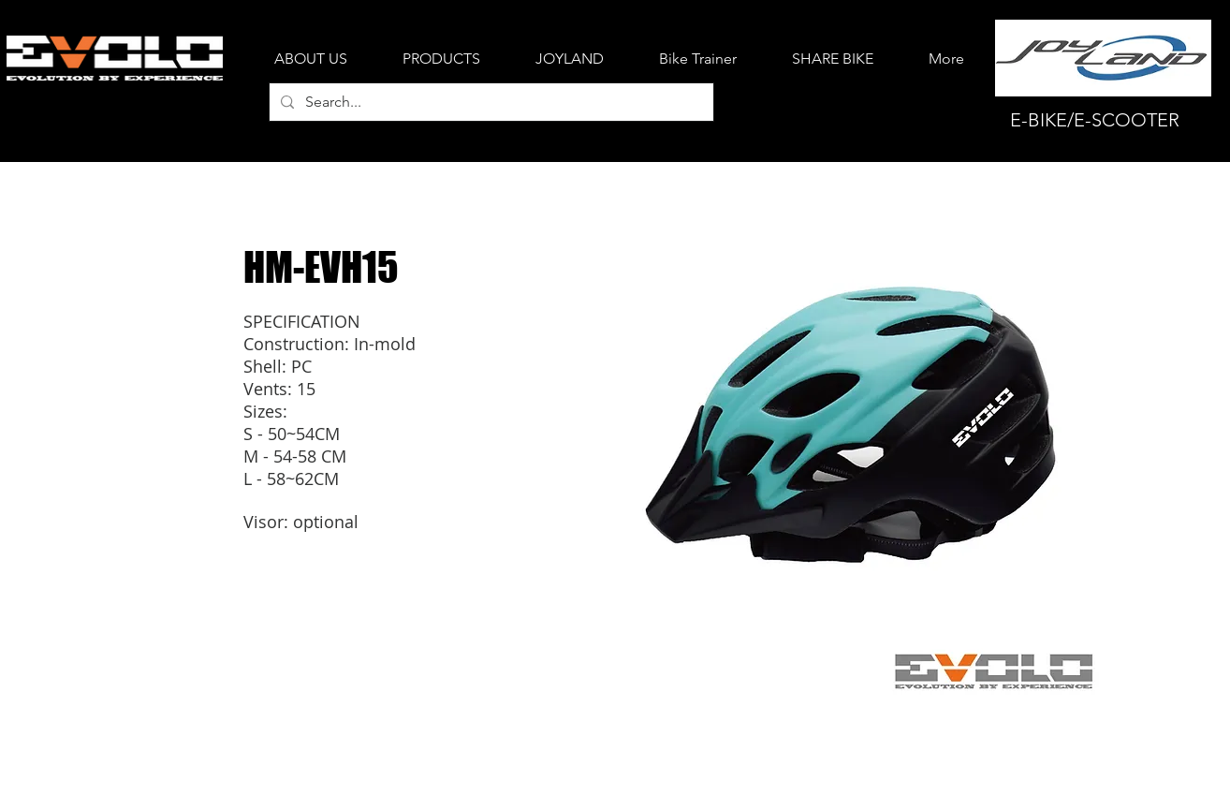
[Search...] (489, 102)
